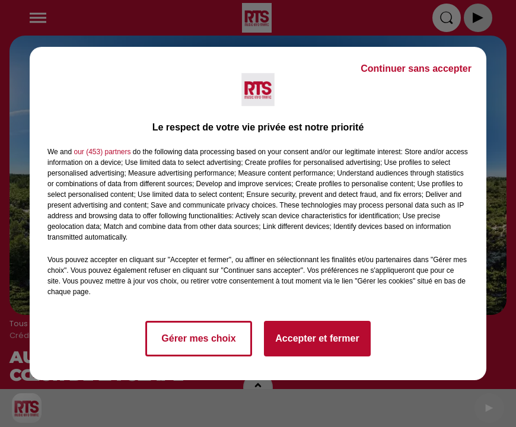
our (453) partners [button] (102, 152)
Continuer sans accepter (416, 68)
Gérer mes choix (198, 338)
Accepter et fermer (317, 338)
